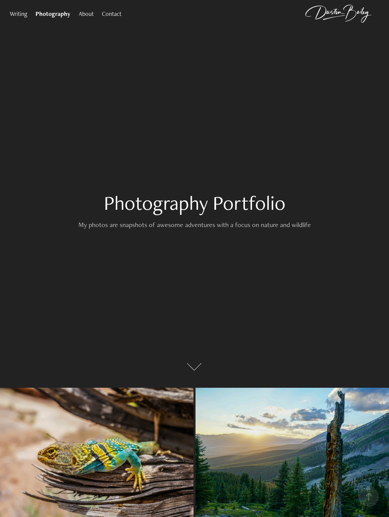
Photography (53, 14)
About (86, 14)
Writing (18, 14)
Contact (111, 14)
